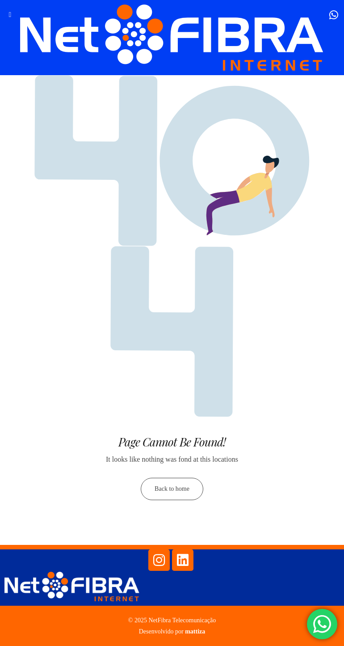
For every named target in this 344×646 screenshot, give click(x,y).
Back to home (172, 488)
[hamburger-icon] (10, 15)
